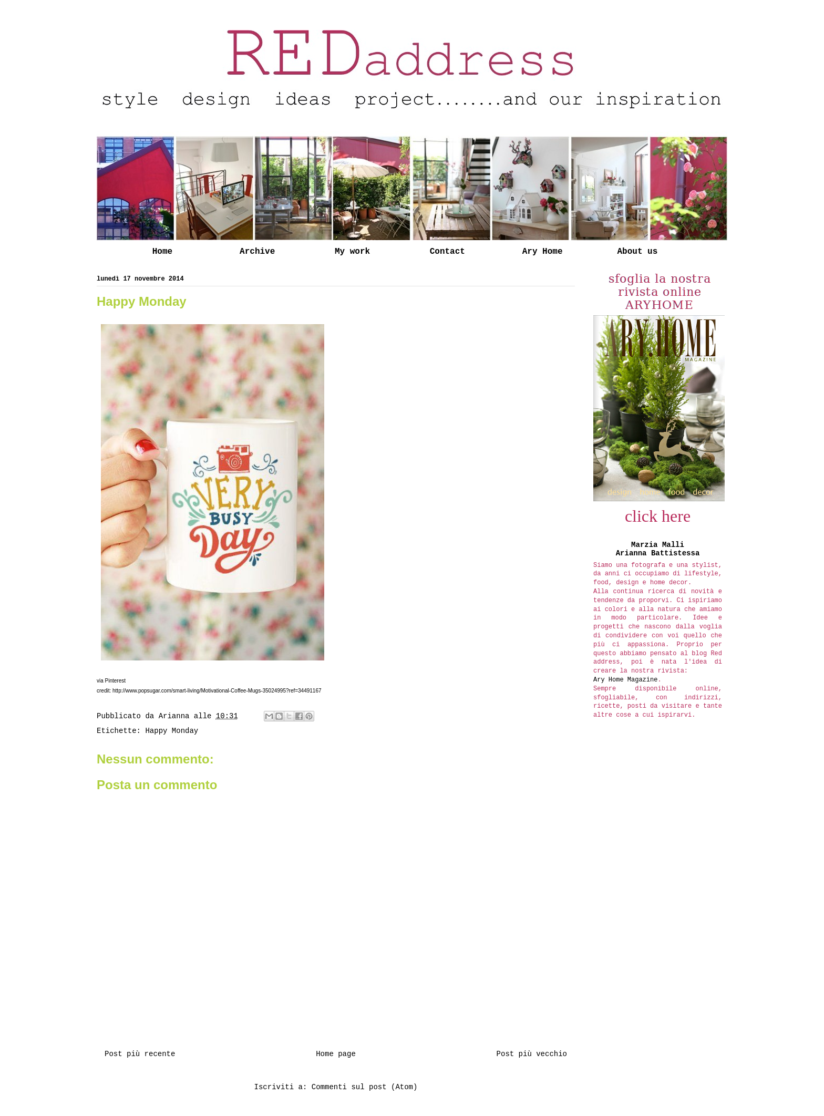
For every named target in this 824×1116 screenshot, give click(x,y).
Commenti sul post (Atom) (365, 1087)
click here (658, 516)
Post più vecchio (532, 1054)
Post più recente (140, 1054)
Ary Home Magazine (625, 680)
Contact (447, 251)
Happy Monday (171, 731)
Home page (336, 1054)
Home (162, 251)
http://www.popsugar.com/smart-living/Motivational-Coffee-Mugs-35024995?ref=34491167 (217, 691)
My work (352, 251)
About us (637, 251)
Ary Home (542, 251)
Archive (257, 251)
